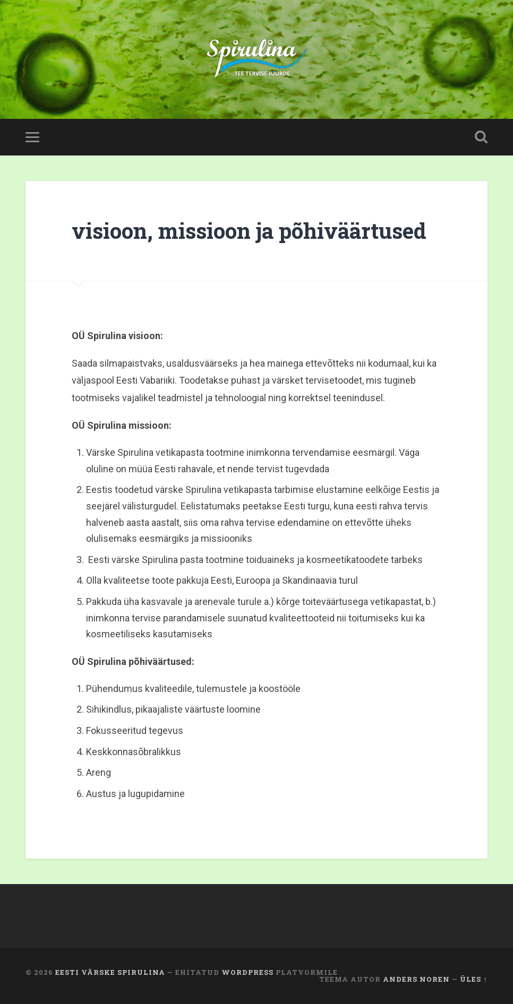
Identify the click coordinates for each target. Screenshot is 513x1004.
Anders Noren (416, 979)
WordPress (247, 972)
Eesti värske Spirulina (110, 972)
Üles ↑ (473, 979)
